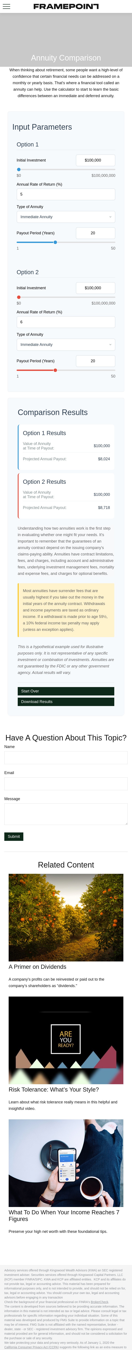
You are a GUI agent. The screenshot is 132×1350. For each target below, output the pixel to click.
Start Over (30, 691)
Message (12, 799)
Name (9, 747)
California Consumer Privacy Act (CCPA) (31, 1347)
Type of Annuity (30, 207)
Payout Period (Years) (35, 233)
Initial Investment (31, 160)
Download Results (36, 702)
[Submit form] (13, 836)
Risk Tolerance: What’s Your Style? (54, 1089)
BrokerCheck (99, 1302)
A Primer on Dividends (37, 967)
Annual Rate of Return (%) (39, 184)
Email (9, 773)
